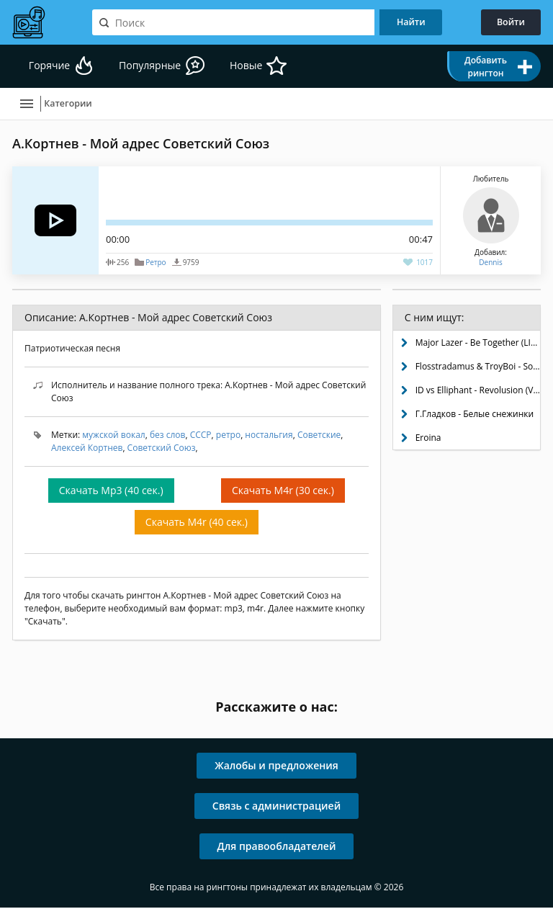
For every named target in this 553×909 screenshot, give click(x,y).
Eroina (428, 439)
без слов (168, 436)
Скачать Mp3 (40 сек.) (111, 491)
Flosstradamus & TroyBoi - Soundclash (477, 368)
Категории (75, 105)
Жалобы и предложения (276, 767)
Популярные (156, 66)
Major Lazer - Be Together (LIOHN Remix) (477, 344)
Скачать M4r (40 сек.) (196, 523)
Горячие (50, 66)
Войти (507, 22)
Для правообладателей (276, 847)
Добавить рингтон (485, 66)
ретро (228, 436)
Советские (319, 436)
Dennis (490, 264)
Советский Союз (161, 449)
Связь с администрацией (276, 807)
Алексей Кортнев (86, 449)
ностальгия (268, 436)
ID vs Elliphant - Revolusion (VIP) (477, 391)
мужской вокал (113, 436)
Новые (257, 66)
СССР (201, 436)
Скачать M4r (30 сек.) (283, 491)
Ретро (155, 264)
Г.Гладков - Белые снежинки (474, 415)
